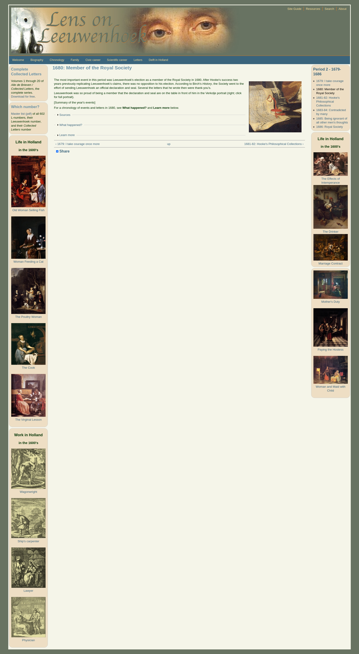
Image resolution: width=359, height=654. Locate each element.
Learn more (67, 135)
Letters (138, 60)
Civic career (93, 60)
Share (63, 151)
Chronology (57, 60)
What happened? (70, 125)
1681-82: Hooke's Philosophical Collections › (274, 144)
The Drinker (330, 231)
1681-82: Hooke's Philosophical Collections (328, 101)
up (169, 144)
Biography (36, 60)
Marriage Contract (330, 263)
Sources (64, 115)
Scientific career (117, 60)
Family (75, 60)
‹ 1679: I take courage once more (77, 144)
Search (329, 9)
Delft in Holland (158, 60)
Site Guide (294, 9)
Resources (313, 9)
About (342, 9)
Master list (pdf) (21, 113)
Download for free (23, 96)
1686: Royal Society (329, 126)
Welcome (18, 60)
